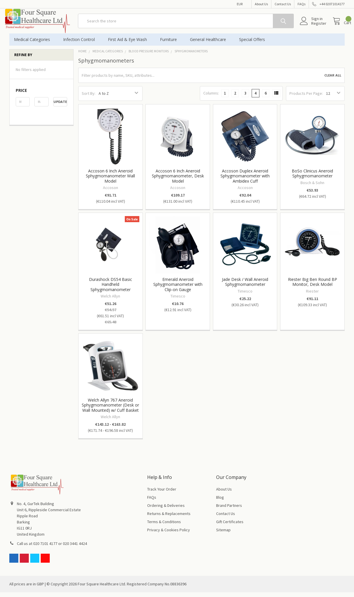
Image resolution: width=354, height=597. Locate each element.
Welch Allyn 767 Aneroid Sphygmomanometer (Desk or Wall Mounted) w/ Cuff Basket (110, 410)
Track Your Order (161, 493)
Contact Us (283, 4)
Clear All (332, 80)
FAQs (301, 4)
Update (60, 106)
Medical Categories (34, 44)
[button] (41, 95)
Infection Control (81, 44)
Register (312, 26)
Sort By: (88, 98)
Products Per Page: (306, 98)
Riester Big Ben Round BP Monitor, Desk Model (312, 286)
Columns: (211, 97)
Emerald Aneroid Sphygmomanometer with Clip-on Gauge (177, 289)
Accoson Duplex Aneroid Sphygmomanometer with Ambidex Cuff (245, 180)
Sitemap (223, 534)
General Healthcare (210, 44)
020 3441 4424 (75, 548)
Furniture (170, 44)
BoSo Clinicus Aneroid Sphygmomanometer (312, 178)
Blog (220, 502)
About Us (261, 4)
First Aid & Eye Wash (129, 44)
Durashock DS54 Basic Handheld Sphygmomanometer (110, 289)
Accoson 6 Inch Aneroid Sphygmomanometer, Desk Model (178, 180)
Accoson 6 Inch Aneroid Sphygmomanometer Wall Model (110, 180)
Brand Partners (229, 510)
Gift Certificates (229, 526)
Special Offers (252, 44)
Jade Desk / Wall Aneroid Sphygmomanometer (245, 286)
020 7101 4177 (45, 548)
